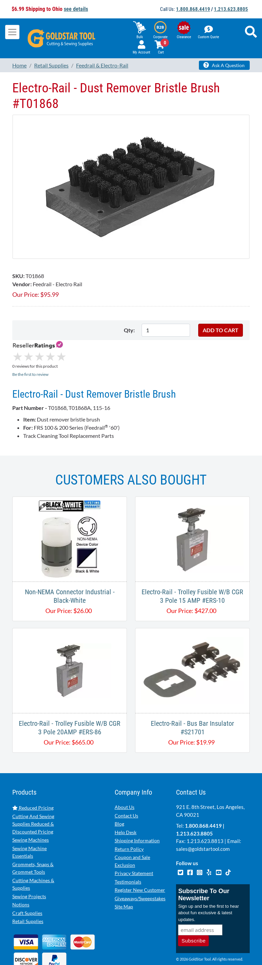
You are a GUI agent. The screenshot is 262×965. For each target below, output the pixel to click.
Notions (20, 876)
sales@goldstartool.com (203, 820)
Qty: (129, 330)
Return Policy (129, 820)
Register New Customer (140, 861)
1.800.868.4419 (193, 9)
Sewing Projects (29, 868)
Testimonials (128, 853)
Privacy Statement (134, 844)
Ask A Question (224, 65)
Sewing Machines (30, 811)
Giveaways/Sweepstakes (140, 870)
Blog (119, 795)
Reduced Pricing (33, 779)
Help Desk (125, 804)
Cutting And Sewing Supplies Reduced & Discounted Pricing (33, 795)
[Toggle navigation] (12, 32)
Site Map (124, 878)
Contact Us (126, 787)
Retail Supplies (27, 892)
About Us (124, 778)
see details (76, 9)
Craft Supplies (27, 884)
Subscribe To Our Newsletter (203, 866)
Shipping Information (137, 812)
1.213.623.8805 (231, 9)
